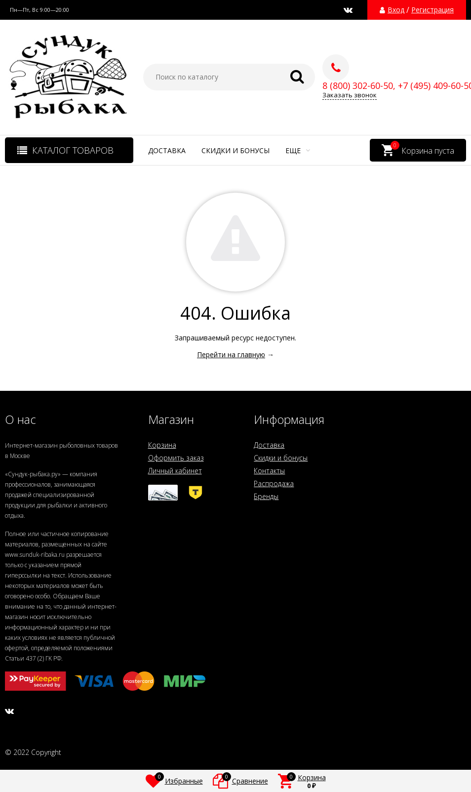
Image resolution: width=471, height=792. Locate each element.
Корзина (162, 445)
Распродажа (274, 483)
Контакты (269, 470)
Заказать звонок (349, 95)
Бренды (266, 496)
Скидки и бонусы (235, 150)
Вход (396, 10)
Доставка (167, 150)
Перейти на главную (231, 354)
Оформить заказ (176, 457)
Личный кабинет (175, 470)
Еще (297, 150)
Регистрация (432, 10)
